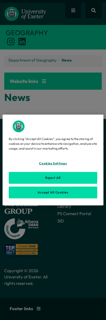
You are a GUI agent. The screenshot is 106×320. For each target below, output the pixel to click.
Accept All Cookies (53, 192)
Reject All (53, 178)
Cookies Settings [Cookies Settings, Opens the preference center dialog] (53, 163)
